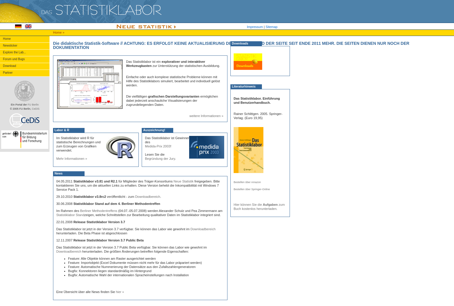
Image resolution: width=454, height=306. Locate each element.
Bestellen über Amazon (247, 182)
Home (57, 32)
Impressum (255, 27)
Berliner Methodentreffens (98, 211)
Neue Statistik (184, 181)
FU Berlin (33, 104)
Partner (8, 72)
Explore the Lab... (14, 52)
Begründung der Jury (160, 158)
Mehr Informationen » (71, 158)
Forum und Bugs (14, 59)
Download (9, 66)
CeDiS (35, 108)
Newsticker (10, 45)
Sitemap (271, 27)
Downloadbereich (147, 196)
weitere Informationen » (206, 116)
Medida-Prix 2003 (157, 146)
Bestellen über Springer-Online (252, 189)
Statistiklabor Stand (70, 215)
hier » (120, 292)
